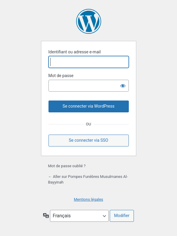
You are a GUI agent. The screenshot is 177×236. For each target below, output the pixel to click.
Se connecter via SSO (88, 140)
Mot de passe (60, 75)
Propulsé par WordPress (88, 21)
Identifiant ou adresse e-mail (74, 52)
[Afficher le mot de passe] (123, 86)
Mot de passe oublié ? (67, 166)
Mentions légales (88, 199)
